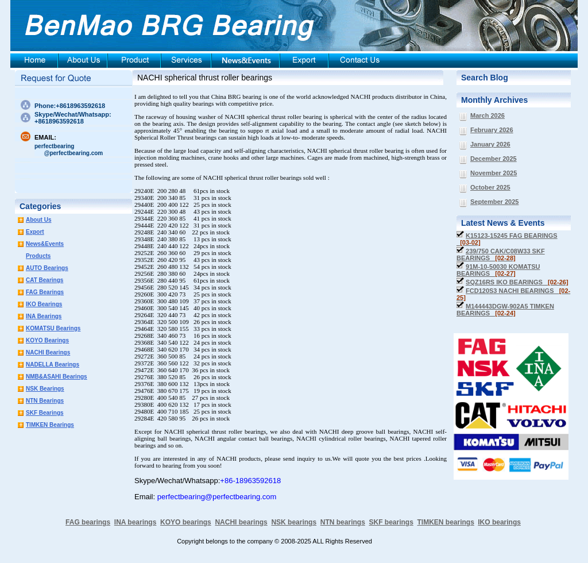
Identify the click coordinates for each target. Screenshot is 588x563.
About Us (38, 220)
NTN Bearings (45, 401)
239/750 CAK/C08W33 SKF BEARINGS (501, 254)
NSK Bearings (45, 388)
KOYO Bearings (47, 340)
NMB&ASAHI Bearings (56, 376)
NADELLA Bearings (52, 364)
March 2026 (487, 115)
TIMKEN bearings (445, 522)
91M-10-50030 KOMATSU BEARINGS (498, 270)
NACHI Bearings (48, 352)
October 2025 (490, 187)
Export (35, 232)
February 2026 (491, 129)
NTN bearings (342, 522)
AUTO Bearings (47, 268)
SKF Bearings (45, 413)
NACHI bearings (241, 522)
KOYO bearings (185, 522)
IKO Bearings (44, 304)
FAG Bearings (45, 292)
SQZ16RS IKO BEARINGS (517, 282)
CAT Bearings (44, 280)
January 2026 (490, 144)
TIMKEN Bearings (50, 425)
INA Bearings (43, 316)
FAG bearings (87, 522)
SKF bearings (391, 522)
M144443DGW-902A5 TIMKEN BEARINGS (505, 310)
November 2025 (493, 172)
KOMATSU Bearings (53, 328)
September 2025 (494, 201)
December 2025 (493, 158)
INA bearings (135, 522)
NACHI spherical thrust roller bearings (204, 77)
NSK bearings (293, 522)
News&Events (45, 244)
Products (38, 256)
